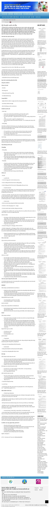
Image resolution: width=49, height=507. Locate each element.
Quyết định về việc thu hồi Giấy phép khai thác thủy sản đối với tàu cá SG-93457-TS (42, 98)
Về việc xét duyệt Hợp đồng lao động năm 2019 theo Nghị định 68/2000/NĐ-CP (42, 276)
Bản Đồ (40, 489)
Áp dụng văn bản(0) (40, 447)
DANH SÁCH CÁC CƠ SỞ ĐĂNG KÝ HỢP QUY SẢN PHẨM (41, 53)
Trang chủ (36, 487)
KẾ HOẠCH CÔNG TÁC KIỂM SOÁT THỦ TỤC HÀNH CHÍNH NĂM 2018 (41, 410)
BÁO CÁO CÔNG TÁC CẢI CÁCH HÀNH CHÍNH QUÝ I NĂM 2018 (42, 372)
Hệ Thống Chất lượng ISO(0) (42, 455)
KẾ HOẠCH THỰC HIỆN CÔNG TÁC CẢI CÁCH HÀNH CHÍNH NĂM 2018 (41, 391)
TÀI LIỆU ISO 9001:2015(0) (42, 453)
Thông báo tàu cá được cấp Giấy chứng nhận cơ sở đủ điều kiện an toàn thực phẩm (42, 111)
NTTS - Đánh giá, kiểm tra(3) (42, 419)
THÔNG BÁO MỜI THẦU (41, 169)
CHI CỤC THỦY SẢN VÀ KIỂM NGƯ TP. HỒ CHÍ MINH (36, 505)
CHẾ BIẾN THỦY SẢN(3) (41, 467)
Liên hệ (36, 489)
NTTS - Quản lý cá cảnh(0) (42, 423)
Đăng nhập (6, 22)
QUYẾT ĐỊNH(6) (40, 443)
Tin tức (41, 487)
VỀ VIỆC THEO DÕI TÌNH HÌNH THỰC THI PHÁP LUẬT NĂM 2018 (41, 334)
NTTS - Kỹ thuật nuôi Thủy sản (8, 437)
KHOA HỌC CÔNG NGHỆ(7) (42, 465)
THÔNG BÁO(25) (40, 471)
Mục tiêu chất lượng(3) (41, 448)
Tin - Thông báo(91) (40, 429)
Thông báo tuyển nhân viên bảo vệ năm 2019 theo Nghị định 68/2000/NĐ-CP (42, 256)
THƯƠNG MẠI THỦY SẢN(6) (42, 466)
